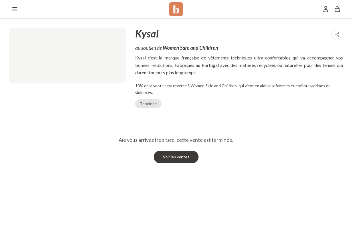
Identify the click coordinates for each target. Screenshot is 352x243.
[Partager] (337, 34)
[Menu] (15, 9)
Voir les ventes (176, 156)
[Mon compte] (325, 9)
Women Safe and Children (190, 48)
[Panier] (337, 9)
